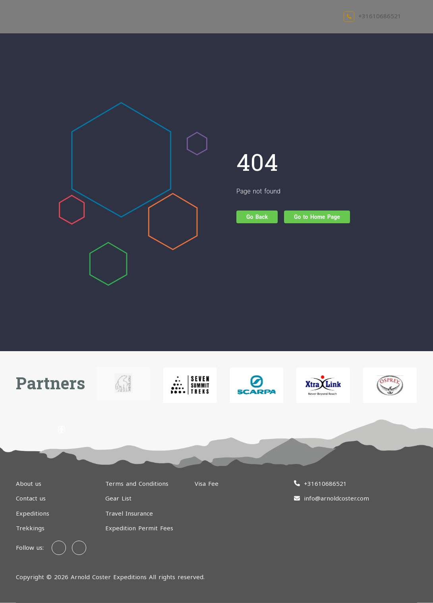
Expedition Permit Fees (139, 528)
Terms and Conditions (136, 483)
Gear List (118, 498)
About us (28, 483)
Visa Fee (206, 483)
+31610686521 (372, 16)
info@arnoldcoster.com (336, 498)
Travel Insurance (129, 513)
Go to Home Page (317, 217)
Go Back (257, 217)
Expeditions (32, 513)
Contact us (31, 498)
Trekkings (30, 528)
